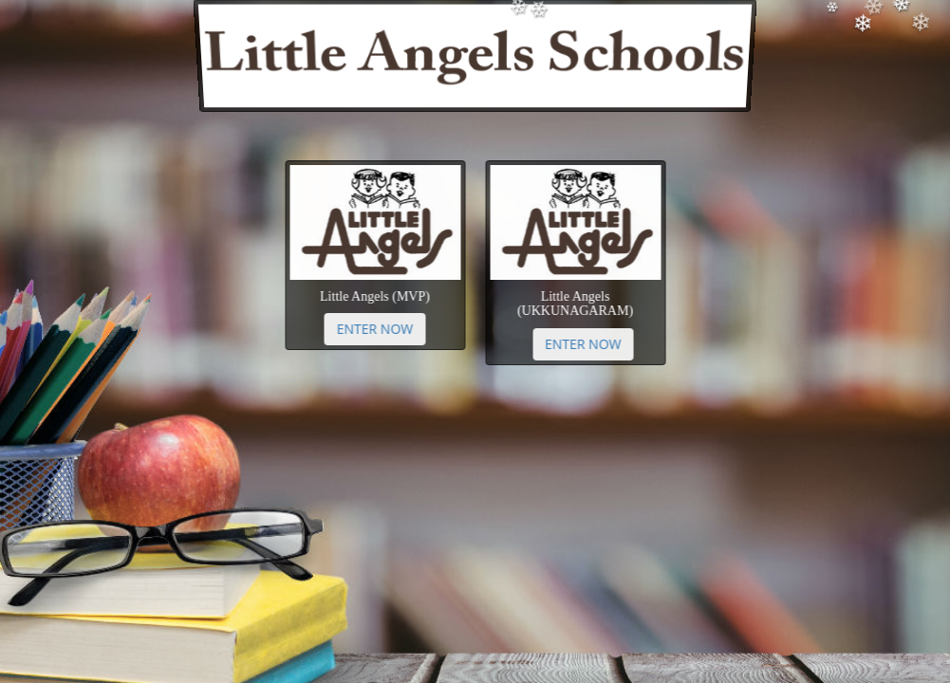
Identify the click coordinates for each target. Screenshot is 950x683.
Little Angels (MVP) (381, 296)
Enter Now (381, 329)
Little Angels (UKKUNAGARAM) (568, 303)
